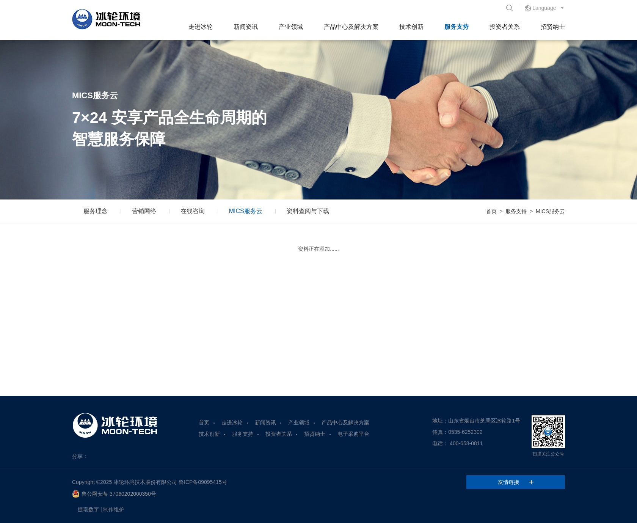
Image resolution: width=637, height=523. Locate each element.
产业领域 (291, 27)
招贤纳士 (553, 27)
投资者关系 (505, 27)
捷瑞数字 (88, 509)
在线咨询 (192, 211)
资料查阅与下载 (308, 211)
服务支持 (456, 27)
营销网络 (144, 211)
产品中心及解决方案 (351, 27)
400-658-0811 (466, 443)
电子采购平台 (353, 434)
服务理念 (95, 211)
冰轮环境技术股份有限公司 (145, 482)
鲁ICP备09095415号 (203, 482)
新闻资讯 (246, 27)
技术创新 (411, 27)
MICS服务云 (245, 211)
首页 (491, 211)
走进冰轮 (200, 27)
